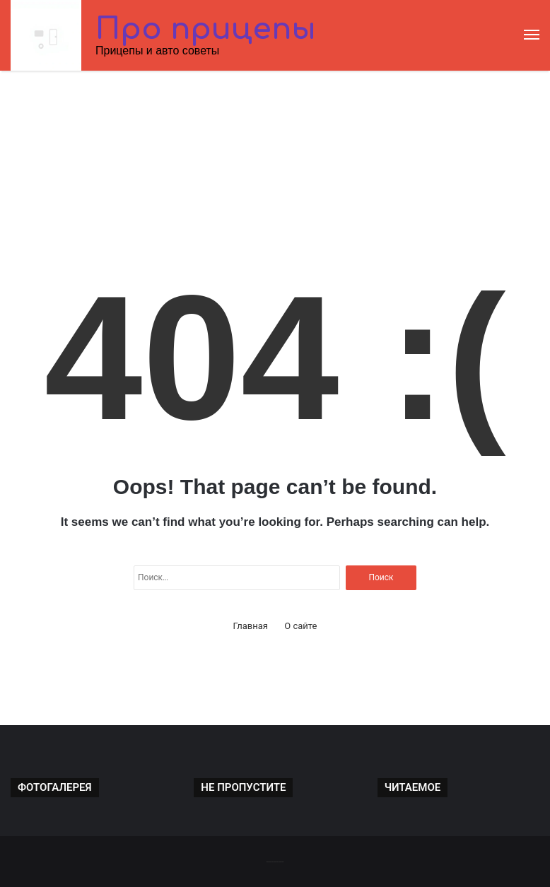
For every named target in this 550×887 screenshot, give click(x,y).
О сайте (300, 626)
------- (274, 861)
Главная (250, 626)
